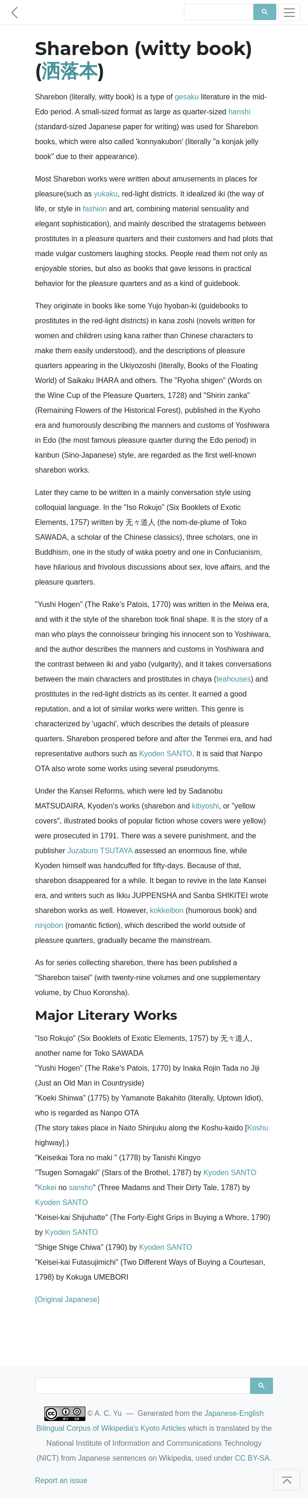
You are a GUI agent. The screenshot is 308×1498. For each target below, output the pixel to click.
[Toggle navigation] (289, 12)
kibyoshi (205, 806)
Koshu (257, 1128)
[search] (218, 12)
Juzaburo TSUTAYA (99, 851)
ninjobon (49, 925)
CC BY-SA (252, 1458)
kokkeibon (166, 910)
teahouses (234, 679)
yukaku (106, 194)
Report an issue (61, 1480)
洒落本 (70, 70)
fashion (95, 209)
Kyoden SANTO (165, 754)
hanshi (239, 112)
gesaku (187, 97)
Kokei (47, 1187)
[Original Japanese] (67, 1299)
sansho (81, 1187)
